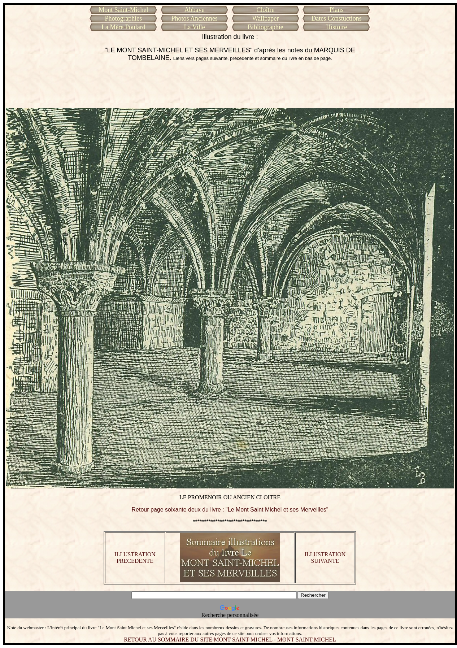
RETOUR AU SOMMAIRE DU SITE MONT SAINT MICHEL (198, 639)
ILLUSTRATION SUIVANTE (325, 557)
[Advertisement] (230, 85)
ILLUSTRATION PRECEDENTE (135, 557)
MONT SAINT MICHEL (306, 639)
